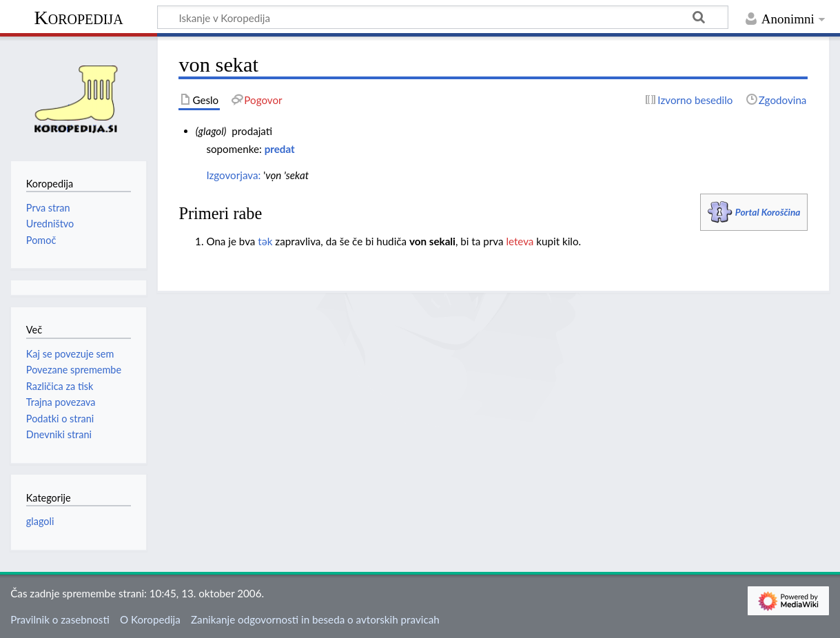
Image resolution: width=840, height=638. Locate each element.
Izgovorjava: (233, 175)
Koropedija (78, 17)
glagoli (40, 521)
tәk (265, 241)
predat (280, 149)
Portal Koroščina (768, 212)
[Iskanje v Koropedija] (443, 17)
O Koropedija (150, 619)
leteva (519, 241)
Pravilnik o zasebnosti (60, 619)
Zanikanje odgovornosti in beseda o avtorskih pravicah (315, 619)
